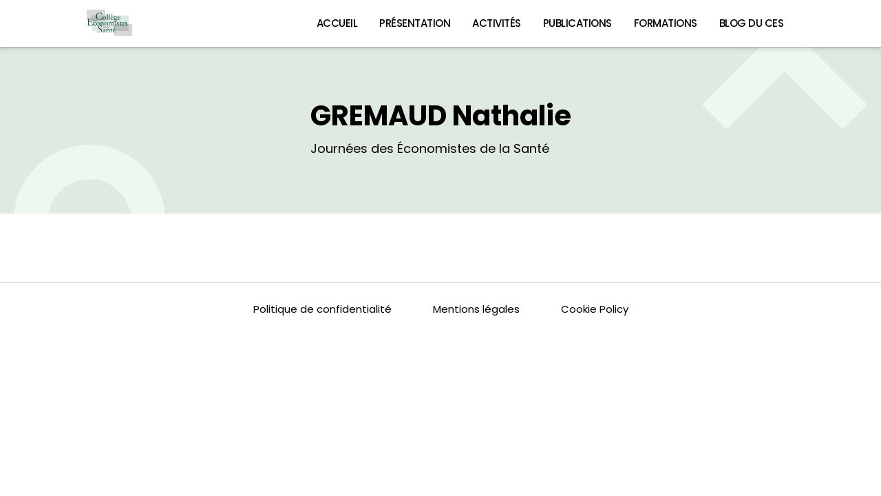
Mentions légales (476, 309)
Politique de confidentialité (322, 309)
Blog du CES (751, 23)
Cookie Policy (594, 309)
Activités (496, 23)
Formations (665, 23)
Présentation (414, 23)
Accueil (337, 23)
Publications (577, 23)
